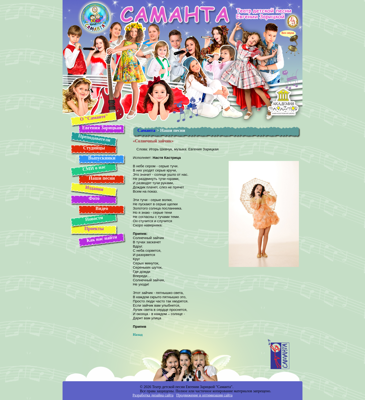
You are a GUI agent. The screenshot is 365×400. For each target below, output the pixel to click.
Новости (94, 218)
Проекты (94, 228)
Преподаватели (94, 138)
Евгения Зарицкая (101, 127)
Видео (102, 208)
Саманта (146, 130)
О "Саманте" (93, 117)
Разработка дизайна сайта (153, 395)
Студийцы (94, 147)
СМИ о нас (94, 168)
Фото (94, 198)
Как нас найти (101, 238)
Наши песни (102, 178)
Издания (94, 188)
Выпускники (101, 157)
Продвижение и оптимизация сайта (204, 395)
